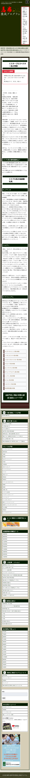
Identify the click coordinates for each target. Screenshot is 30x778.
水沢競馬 (4, 639)
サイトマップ (5, 682)
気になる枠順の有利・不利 (8, 438)
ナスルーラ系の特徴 (10, 363)
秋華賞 (4, 484)
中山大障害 (5, 507)
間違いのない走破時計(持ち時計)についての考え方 (13, 436)
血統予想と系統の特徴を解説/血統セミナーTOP (15, 396)
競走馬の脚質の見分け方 (7, 623)
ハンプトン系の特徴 (10, 376)
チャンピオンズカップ (7, 499)
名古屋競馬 (5, 656)
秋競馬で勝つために (7, 592)
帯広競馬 (4, 631)
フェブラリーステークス (7, 449)
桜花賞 (4, 456)
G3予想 (3, 618)
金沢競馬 (4, 651)
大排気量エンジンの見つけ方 (8, 595)
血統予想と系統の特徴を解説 (8, 431)
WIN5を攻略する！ (6, 428)
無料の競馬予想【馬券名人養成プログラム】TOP (12, 685)
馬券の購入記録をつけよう (8, 590)
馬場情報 (4, 709)
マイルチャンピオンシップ (8, 494)
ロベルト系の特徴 (9, 380)
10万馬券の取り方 (6, 426)
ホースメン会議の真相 (7, 570)
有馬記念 (4, 509)
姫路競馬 (4, 662)
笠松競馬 (4, 654)
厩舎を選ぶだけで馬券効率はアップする (10, 580)
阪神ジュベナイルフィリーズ (8, 502)
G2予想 (3, 616)
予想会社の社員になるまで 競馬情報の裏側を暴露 (12, 575)
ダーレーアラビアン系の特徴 (12, 372)
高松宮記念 (5, 451)
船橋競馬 (4, 644)
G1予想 (3, 613)
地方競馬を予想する (6, 621)
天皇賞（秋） (5, 489)
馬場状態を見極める (7, 582)
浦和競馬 (4, 641)
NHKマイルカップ (6, 466)
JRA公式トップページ (7, 707)
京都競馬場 (5, 551)
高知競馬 (4, 664)
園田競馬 (4, 659)
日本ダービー (5, 474)
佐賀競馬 (4, 667)
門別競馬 (4, 634)
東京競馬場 (5, 544)
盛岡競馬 (4, 636)
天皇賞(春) (5, 464)
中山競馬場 (5, 541)
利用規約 (4, 680)
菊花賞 (4, 487)
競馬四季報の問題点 (7, 585)
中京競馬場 (5, 549)
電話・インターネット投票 (8, 714)
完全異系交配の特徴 (10, 388)
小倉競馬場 (5, 556)
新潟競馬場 (5, 546)
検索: (3, 691)
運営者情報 (5, 675)
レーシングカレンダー (7, 712)
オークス (4, 471)
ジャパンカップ (6, 497)
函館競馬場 (5, 536)
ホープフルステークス (7, 512)
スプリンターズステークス (8, 482)
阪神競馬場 (5, 554)
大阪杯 (4, 454)
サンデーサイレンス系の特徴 (12, 351)
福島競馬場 (5, 539)
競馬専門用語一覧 (5, 608)
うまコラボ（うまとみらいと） (9, 572)
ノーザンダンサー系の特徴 (11, 355)
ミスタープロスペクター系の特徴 (13, 359)
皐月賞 (4, 461)
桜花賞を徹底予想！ (6, 415)
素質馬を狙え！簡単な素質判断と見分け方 (11, 433)
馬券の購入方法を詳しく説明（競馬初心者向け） (12, 611)
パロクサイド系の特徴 (10, 384)
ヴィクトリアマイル (7, 469)
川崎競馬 (4, 649)
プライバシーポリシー (7, 677)
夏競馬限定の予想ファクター (8, 565)
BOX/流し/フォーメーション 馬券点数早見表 (11, 606)
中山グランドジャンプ (7, 459)
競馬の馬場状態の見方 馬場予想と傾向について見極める (14, 441)
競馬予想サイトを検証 (7, 423)
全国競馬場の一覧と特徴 (7, 603)
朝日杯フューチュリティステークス (10, 504)
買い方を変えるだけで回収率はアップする (11, 587)
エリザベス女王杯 (6, 492)
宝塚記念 (4, 479)
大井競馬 (4, 646)
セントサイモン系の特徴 (11, 367)
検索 (4, 698)
